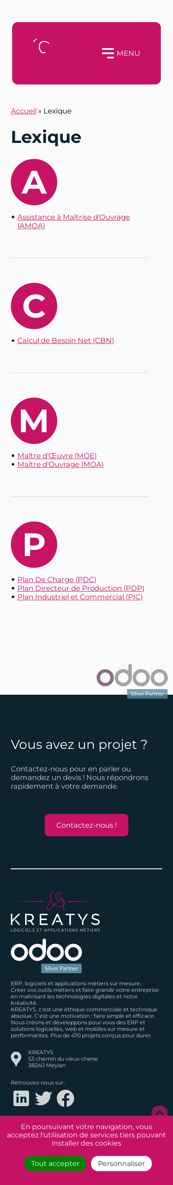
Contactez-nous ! (86, 825)
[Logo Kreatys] (43, 53)
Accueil (23, 111)
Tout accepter (55, 1163)
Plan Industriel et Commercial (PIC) (80, 596)
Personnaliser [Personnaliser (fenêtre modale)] (121, 1163)
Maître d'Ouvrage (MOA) (60, 464)
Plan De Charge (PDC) (56, 579)
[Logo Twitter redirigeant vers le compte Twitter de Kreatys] (43, 1107)
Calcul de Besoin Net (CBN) (65, 340)
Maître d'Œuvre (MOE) (57, 455)
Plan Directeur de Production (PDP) (80, 588)
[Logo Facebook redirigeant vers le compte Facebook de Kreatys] (65, 1107)
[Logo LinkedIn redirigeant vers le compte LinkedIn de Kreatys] (21, 1107)
